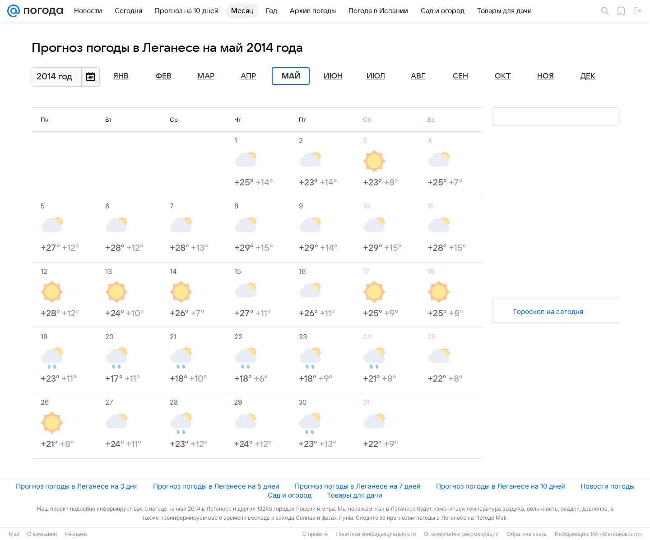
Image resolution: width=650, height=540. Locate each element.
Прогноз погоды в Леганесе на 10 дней (500, 486)
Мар (205, 76)
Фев (164, 76)
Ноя (545, 76)
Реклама (76, 534)
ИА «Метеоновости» (616, 534)
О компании (42, 534)
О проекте (315, 534)
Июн (333, 76)
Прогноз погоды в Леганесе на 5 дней (216, 486)
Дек (587, 76)
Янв (121, 76)
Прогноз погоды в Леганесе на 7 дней (358, 486)
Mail (14, 534)
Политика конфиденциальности (376, 534)
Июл (376, 76)
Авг (418, 76)
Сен (460, 76)
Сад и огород (289, 495)
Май (291, 76)
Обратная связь (527, 534)
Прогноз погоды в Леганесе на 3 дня (77, 486)
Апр (248, 76)
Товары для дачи (354, 495)
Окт (503, 76)
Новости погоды (607, 486)
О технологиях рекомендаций (461, 534)
